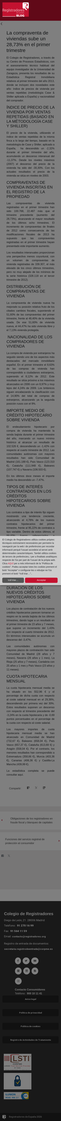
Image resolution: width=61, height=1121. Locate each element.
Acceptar (41, 580)
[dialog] (30, 560)
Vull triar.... (13, 580)
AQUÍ (11, 563)
